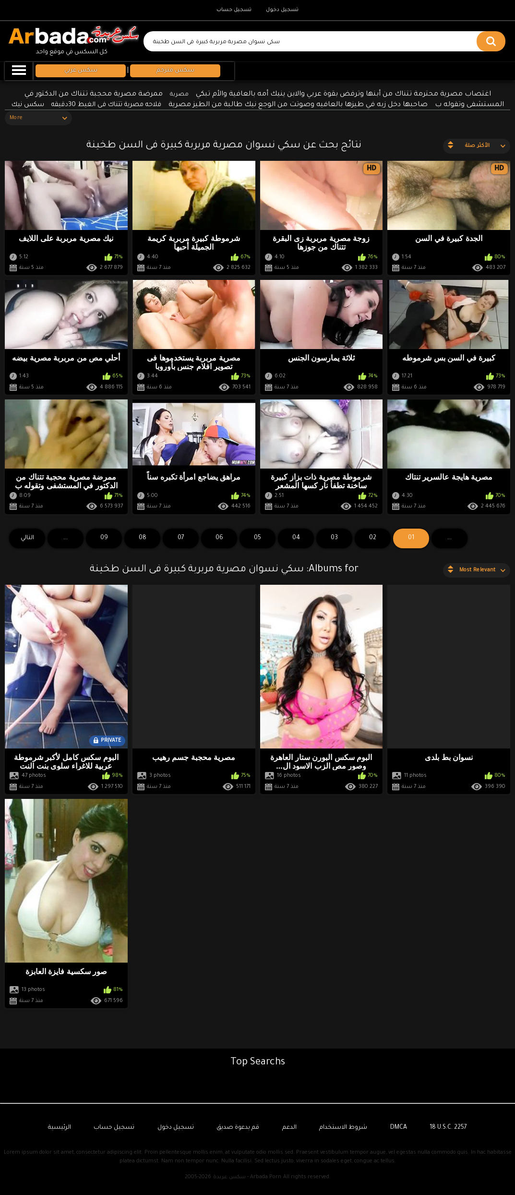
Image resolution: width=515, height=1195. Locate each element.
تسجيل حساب (234, 10)
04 (296, 538)
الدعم (289, 1127)
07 (181, 538)
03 (334, 538)
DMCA (398, 1127)
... (65, 538)
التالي (27, 538)
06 (219, 538)
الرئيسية (59, 1127)
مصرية (179, 95)
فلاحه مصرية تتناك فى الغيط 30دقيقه (106, 105)
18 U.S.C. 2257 (448, 1127)
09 (104, 538)
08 (142, 538)
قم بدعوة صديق (237, 1127)
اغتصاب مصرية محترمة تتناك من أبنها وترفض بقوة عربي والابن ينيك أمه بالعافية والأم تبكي (343, 94)
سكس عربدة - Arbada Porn (247, 1177)
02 (372, 538)
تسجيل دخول (282, 10)
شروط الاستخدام (343, 1127)
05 (257, 538)
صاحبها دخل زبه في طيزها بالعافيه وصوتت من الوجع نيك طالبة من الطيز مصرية (298, 105)
